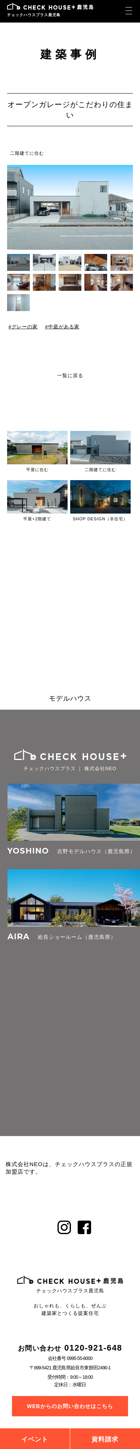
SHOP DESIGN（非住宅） (100, 519)
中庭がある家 (63, 326)
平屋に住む (37, 469)
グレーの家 (24, 326)
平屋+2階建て (37, 519)
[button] (128, 207)
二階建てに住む (27, 153)
